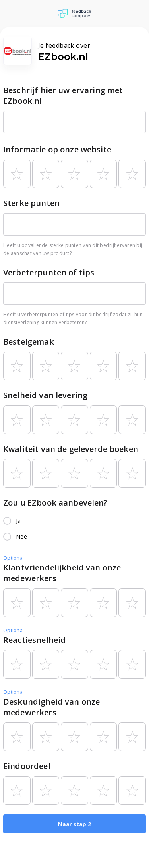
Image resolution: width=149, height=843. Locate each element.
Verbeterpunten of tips (48, 272)
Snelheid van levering (45, 395)
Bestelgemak (28, 341)
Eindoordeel (26, 766)
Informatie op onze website (57, 149)
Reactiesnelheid (34, 640)
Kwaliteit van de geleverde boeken (70, 449)
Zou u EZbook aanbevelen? (55, 502)
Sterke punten (31, 203)
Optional (13, 558)
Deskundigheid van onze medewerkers (51, 707)
